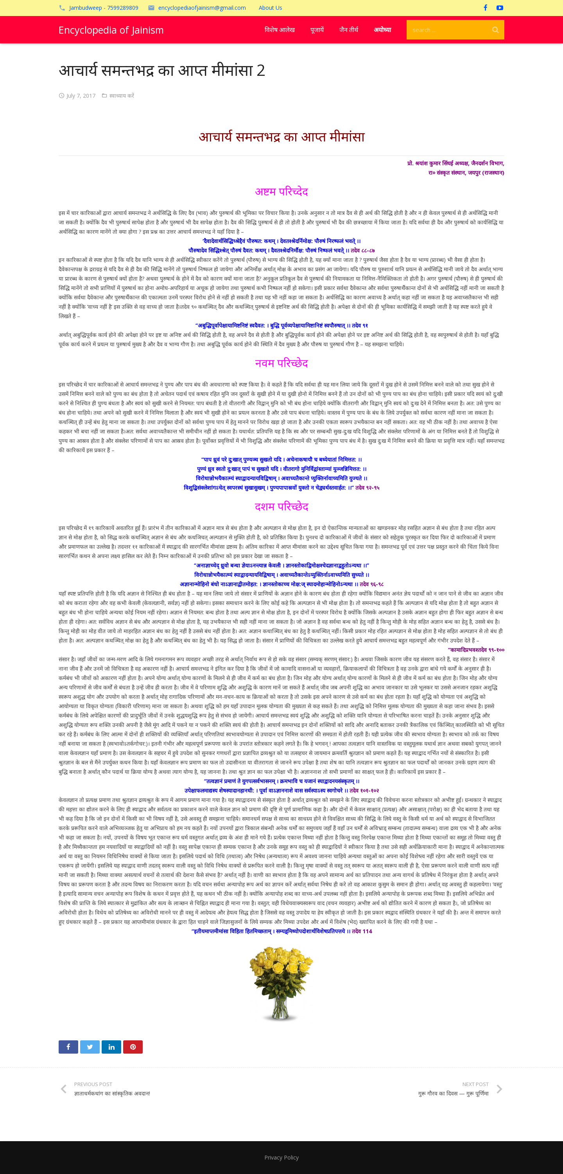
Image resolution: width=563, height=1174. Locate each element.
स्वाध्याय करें (121, 95)
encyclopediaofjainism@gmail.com (202, 7)
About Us (270, 7)
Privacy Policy (281, 1157)
